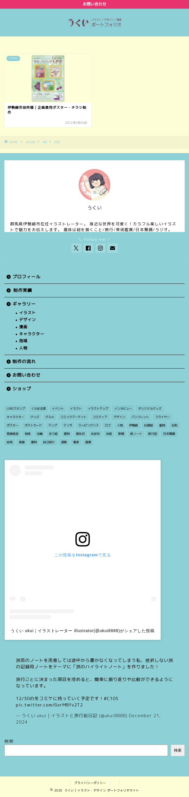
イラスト (27, 313)
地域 (23, 341)
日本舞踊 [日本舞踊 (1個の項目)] (169, 434)
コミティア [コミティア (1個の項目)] (100, 417)
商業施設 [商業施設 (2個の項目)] (12, 434)
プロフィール (26, 276)
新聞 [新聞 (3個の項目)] (121, 434)
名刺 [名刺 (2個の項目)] (174, 425)
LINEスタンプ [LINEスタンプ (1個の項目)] (16, 408)
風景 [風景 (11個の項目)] (88, 442)
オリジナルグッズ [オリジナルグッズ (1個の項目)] (149, 408)
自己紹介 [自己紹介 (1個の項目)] (49, 442)
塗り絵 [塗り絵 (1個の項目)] (53, 434)
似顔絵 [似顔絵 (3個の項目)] (148, 425)
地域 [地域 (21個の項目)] (27, 434)
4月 (44, 142)
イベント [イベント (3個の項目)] (58, 408)
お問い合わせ (26, 375)
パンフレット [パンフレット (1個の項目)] (140, 417)
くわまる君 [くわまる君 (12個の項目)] (38, 408)
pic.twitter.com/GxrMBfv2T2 (49, 705)
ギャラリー (24, 303)
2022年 (30, 142)
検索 (9, 741)
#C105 (111, 698)
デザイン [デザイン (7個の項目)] (119, 417)
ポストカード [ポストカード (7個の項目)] (33, 425)
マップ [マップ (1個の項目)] (52, 425)
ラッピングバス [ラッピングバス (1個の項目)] (88, 425)
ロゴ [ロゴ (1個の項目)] (108, 425)
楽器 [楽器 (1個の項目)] (22, 442)
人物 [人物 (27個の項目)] (120, 425)
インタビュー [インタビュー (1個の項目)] (123, 408)
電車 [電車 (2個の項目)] (76, 442)
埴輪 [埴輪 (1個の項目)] (39, 434)
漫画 (23, 327)
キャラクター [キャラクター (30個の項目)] (15, 417)
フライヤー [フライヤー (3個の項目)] (162, 417)
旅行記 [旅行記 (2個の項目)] (152, 434)
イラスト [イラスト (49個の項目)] (75, 408)
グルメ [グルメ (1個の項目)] (49, 417)
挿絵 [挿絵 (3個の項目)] (109, 434)
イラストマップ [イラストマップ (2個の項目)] (98, 408)
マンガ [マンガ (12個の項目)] (67, 425)
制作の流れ (24, 361)
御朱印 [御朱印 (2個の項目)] (80, 434)
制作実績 (22, 290)
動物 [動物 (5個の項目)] (162, 425)
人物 (23, 348)
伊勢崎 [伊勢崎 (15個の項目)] (133, 425)
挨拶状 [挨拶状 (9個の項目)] (95, 434)
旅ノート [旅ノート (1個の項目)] (136, 434)
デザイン (27, 320)
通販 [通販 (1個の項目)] (64, 442)
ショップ (21, 388)
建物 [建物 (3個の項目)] (67, 434)
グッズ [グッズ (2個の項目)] (34, 417)
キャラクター (32, 334)
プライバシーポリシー (90, 783)
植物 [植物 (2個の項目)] (9, 442)
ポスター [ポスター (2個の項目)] (12, 425)
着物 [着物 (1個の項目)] (34, 442)
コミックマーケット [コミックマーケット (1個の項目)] (73, 417)
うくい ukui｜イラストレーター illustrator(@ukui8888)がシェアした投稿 (83, 630)
